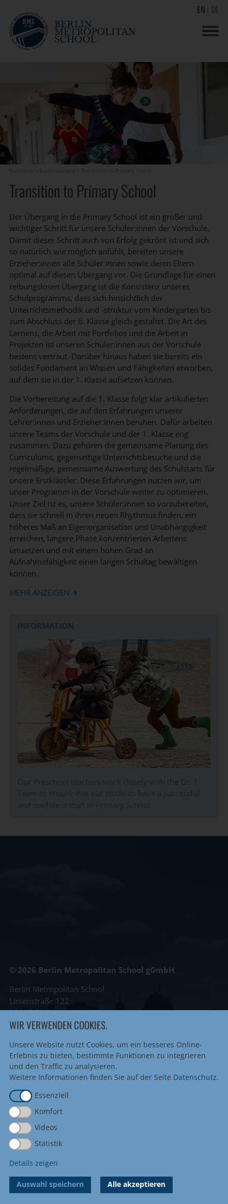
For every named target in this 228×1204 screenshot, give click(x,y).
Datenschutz (195, 1077)
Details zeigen (33, 1163)
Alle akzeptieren (136, 1184)
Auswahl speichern (50, 1184)
